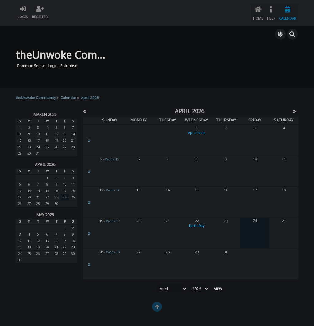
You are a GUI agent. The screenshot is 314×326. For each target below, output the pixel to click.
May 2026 (45, 211)
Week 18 (113, 249)
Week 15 (112, 156)
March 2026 (44, 110)
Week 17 (113, 218)
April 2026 (45, 161)
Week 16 (113, 187)
